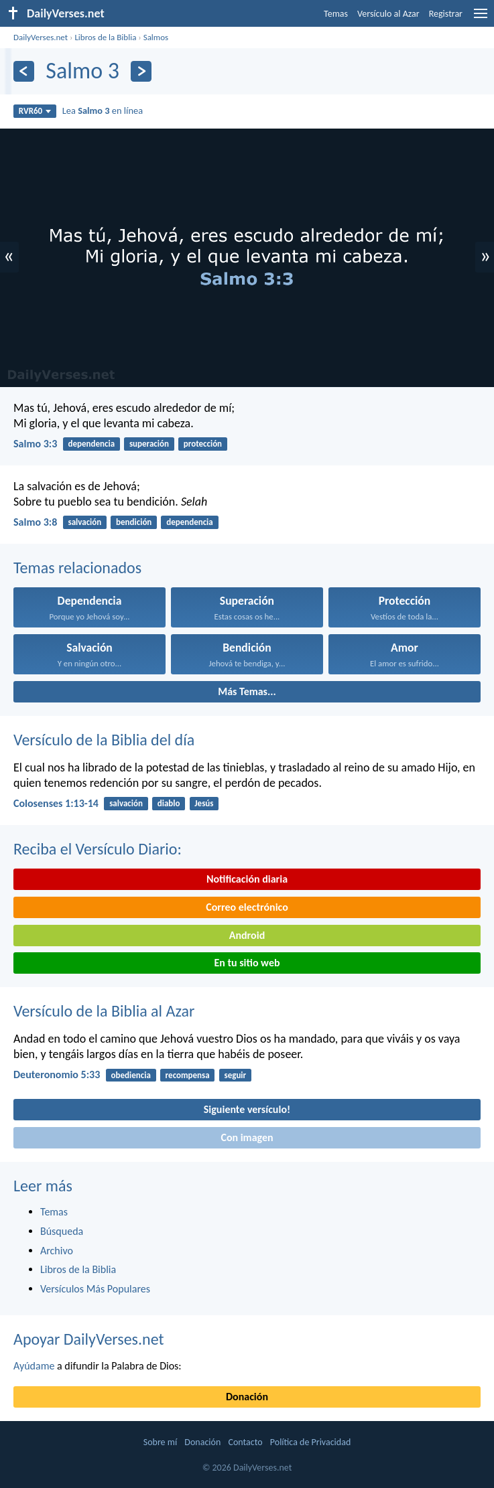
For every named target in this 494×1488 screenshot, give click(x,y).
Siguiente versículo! (247, 1109)
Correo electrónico (247, 907)
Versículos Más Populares (95, 1288)
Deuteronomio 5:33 (56, 1074)
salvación (84, 522)
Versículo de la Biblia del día (103, 739)
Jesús (203, 803)
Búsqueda (61, 1231)
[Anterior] (23, 71)
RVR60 (35, 111)
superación (149, 444)
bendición (133, 522)
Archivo (56, 1250)
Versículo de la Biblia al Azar (103, 1011)
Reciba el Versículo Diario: (97, 849)
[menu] (480, 18)
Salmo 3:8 (35, 522)
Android (247, 935)
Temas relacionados (77, 567)
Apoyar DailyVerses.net (88, 1339)
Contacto (245, 1442)
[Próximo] (141, 71)
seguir (235, 1075)
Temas (336, 13)
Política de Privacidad (310, 1442)
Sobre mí (160, 1442)
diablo (169, 803)
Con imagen (247, 1137)
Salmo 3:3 (35, 443)
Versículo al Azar (388, 13)
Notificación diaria (247, 879)
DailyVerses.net (40, 37)
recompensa (188, 1075)
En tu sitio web (247, 962)
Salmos (156, 37)
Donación (247, 1396)
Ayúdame (33, 1365)
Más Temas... (247, 691)
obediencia (131, 1075)
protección (203, 444)
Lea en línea (102, 110)
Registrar (445, 13)
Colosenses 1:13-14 (56, 803)
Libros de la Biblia (105, 37)
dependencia (91, 444)
